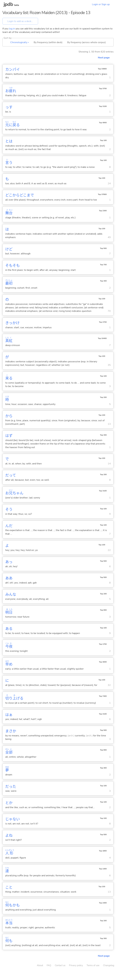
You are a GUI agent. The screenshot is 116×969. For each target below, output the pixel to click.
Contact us (60, 965)
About (40, 965)
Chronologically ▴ (19, 42)
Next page (104, 57)
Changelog (108, 965)
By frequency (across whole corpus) (86, 42)
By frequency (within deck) (48, 42)
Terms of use (93, 965)
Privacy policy (76, 965)
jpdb (8, 4)
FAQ (49, 965)
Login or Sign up (101, 4)
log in (12, 28)
